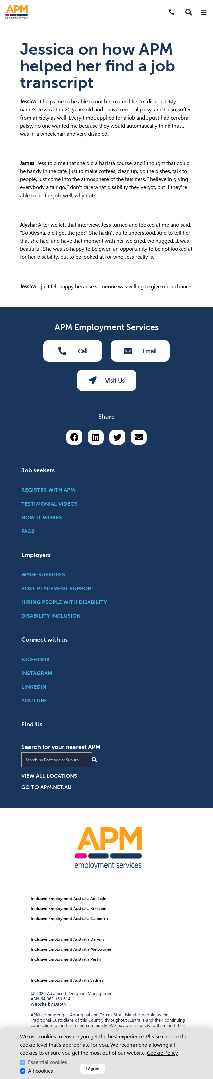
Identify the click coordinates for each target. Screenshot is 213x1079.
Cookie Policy (162, 1053)
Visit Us (107, 380)
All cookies (40, 1071)
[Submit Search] (94, 759)
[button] (188, 12)
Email (140, 351)
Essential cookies (47, 1062)
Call (72, 351)
